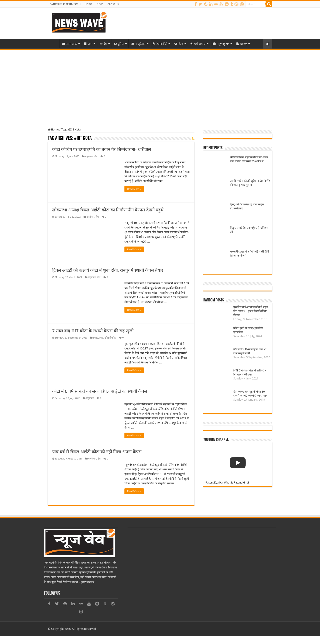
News (100, 4)
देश (103, 44)
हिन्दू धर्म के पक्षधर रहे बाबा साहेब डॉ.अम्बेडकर (247, 206)
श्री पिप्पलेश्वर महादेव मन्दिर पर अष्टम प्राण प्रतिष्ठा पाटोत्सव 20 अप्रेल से (249, 159)
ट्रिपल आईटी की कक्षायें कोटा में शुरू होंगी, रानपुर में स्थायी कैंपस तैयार (107, 270)
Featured (98, 337)
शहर (88, 44)
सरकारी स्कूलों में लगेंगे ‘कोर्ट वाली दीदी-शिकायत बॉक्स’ (250, 253)
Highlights (221, 44)
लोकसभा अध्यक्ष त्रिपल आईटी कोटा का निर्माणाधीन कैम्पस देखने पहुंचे (108, 210)
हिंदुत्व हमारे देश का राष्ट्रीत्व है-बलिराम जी (249, 230)
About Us (113, 4)
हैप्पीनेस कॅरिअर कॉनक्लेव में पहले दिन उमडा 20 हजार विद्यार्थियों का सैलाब (250, 311)
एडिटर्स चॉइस (110, 337)
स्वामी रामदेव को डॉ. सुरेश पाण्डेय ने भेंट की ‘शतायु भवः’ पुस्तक (250, 183)
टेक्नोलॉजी (160, 44)
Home (88, 4)
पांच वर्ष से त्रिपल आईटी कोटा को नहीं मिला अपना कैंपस (97, 451)
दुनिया (119, 44)
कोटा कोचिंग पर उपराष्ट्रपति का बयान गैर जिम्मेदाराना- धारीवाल (101, 149)
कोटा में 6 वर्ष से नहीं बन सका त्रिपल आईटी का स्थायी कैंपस (99, 391)
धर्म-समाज (198, 44)
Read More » (134, 189)
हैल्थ (178, 44)
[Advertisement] (160, 83)
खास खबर (69, 44)
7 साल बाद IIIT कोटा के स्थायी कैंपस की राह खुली (93, 330)
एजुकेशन (138, 44)
